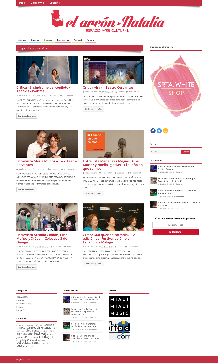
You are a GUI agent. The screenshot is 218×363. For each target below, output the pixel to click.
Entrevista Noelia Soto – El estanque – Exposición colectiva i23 (177, 179)
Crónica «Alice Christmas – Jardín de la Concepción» (177, 191)
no (44, 340)
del (32, 330)
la (26, 337)
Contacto (55, 2)
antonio (37, 325)
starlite (46, 343)
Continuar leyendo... (27, 116)
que (29, 343)
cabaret (43, 325)
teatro (22, 345)
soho (40, 343)
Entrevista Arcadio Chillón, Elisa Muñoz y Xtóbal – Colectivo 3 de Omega (41, 238)
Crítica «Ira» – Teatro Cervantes (108, 87)
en (20, 333)
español (28, 334)
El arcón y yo (37, 2)
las (29, 337)
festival (40, 333)
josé (18, 337)
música (40, 340)
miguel (34, 340)
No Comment (68, 95)
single (35, 342)
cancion (50, 324)
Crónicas (48, 39)
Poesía (90, 39)
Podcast (78, 39)
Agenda (22, 39)
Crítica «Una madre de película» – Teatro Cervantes (179, 203)
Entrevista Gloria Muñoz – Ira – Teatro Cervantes (46, 163)
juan (23, 337)
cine (40, 327)
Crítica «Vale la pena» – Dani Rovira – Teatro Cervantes (176, 167)
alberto (20, 325)
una (31, 346)
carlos (19, 327)
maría (27, 339)
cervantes (29, 327)
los (37, 337)
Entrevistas (63, 39)
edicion (51, 331)
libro (33, 337)
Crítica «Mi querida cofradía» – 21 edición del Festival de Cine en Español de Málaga (110, 238)
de (28, 330)
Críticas (35, 39)
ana (31, 325)
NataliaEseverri (24, 95)
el (17, 333)
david (23, 331)
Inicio (22, 2)
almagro (26, 325)
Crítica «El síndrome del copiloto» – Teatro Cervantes (44, 89)
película (22, 342)
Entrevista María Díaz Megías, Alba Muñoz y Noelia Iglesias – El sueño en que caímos (113, 165)
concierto (49, 327)
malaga (46, 336)
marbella (20, 340)
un (29, 346)
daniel (18, 331)
